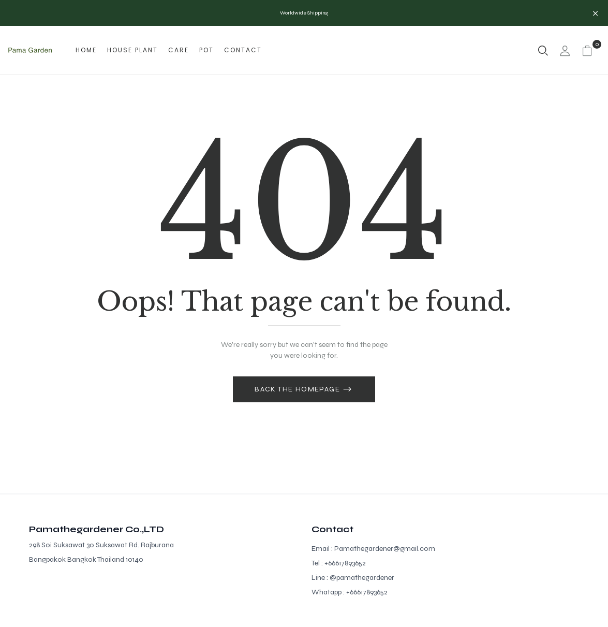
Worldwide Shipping (304, 13)
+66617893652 (345, 563)
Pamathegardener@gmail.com (384, 548)
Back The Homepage (298, 389)
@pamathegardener (362, 577)
